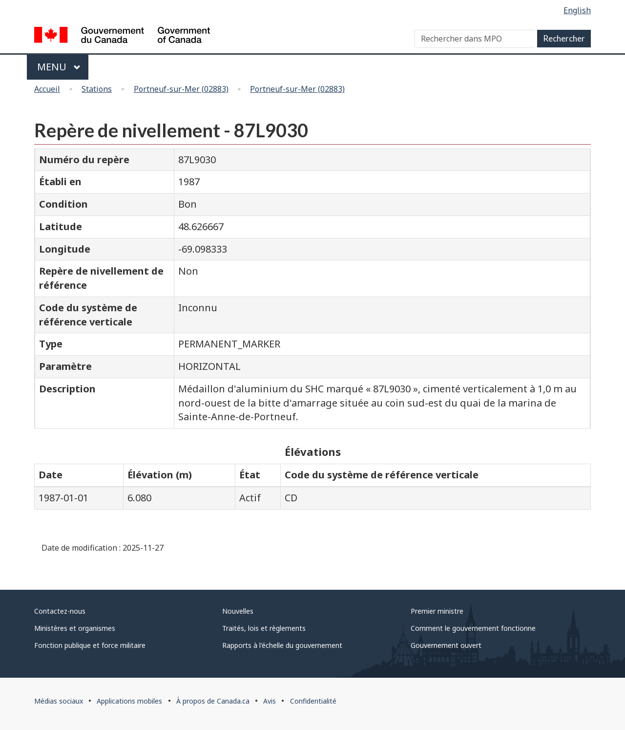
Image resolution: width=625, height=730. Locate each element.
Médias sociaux (58, 701)
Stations (97, 89)
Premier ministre (437, 611)
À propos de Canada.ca (213, 701)
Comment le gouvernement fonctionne (473, 628)
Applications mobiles (129, 701)
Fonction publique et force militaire (90, 645)
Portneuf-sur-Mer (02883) (181, 89)
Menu (59, 66)
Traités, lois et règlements (264, 628)
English (577, 10)
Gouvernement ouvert (446, 645)
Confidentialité (313, 701)
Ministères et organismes (74, 628)
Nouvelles (237, 611)
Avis (269, 701)
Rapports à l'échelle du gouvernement (282, 645)
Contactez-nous (59, 611)
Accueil (47, 89)
